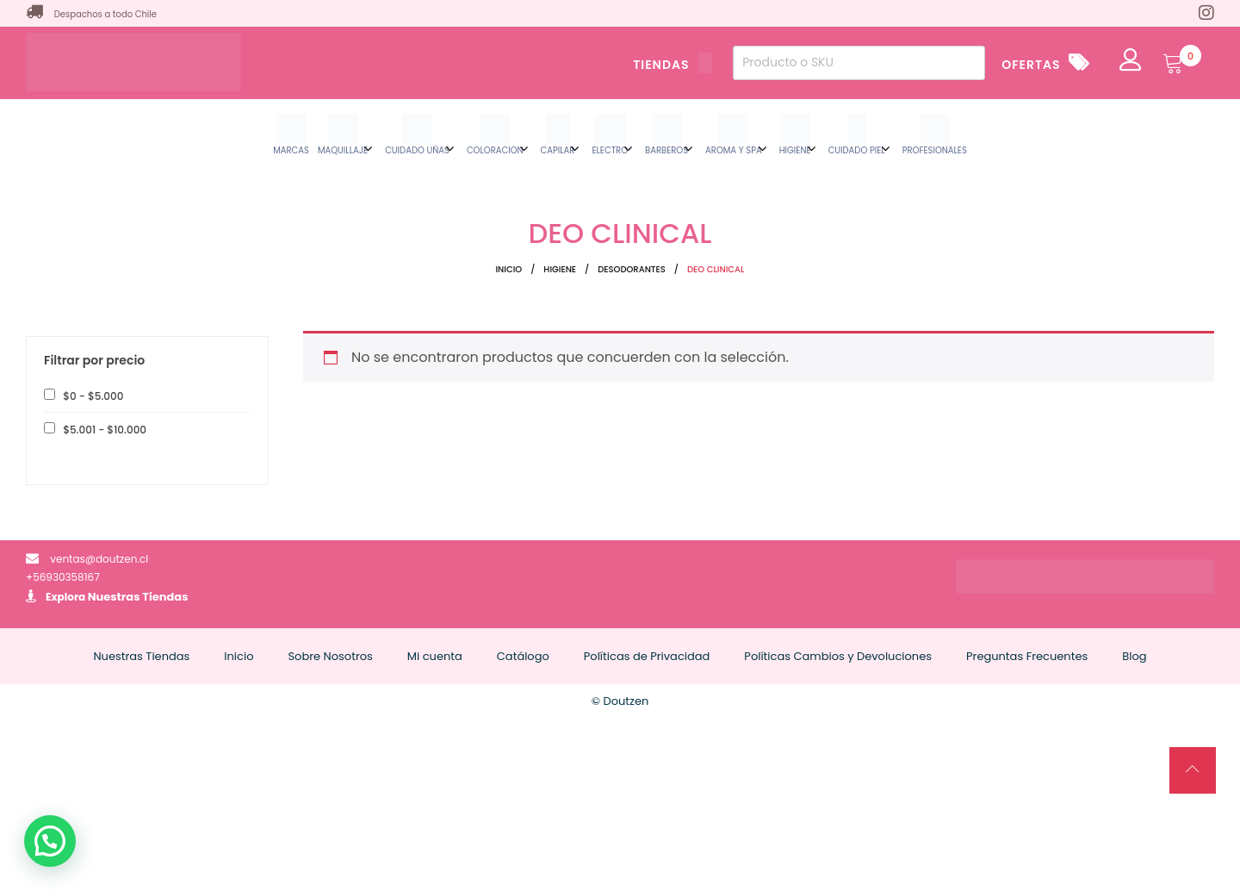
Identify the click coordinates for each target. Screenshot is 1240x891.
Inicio (508, 269)
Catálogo (523, 656)
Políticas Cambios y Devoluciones (838, 656)
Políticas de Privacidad (647, 656)
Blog (1134, 656)
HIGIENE (559, 269)
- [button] (91, 396)
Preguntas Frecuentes (1027, 656)
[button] (50, 841)
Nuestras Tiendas (138, 597)
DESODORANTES (632, 269)
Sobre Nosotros (330, 656)
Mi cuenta (434, 656)
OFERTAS (1030, 64)
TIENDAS (672, 64)
